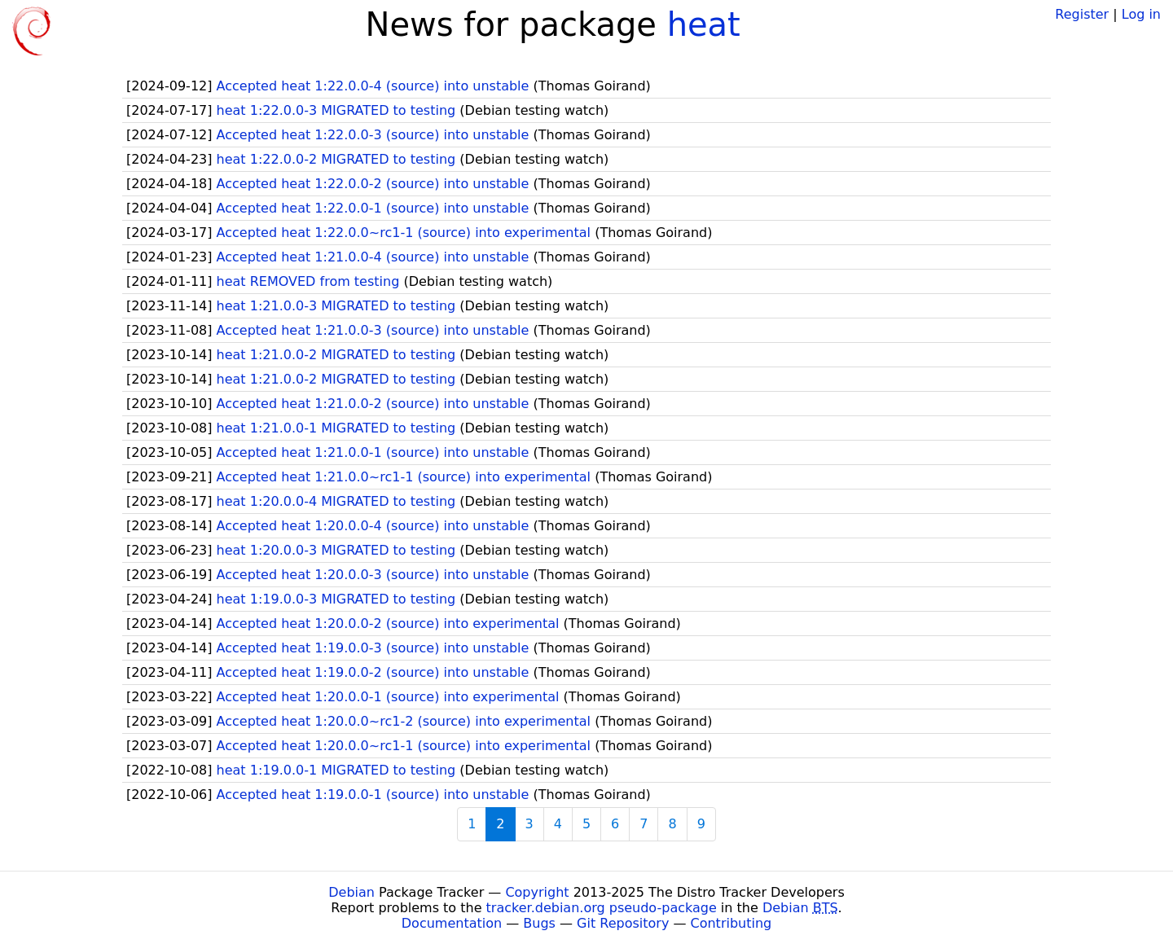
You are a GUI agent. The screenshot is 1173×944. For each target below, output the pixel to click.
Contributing (731, 923)
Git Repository (623, 923)
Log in (1141, 14)
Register (1082, 14)
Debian (351, 892)
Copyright (537, 892)
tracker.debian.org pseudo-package (601, 907)
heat (703, 24)
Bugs (539, 923)
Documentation (452, 923)
